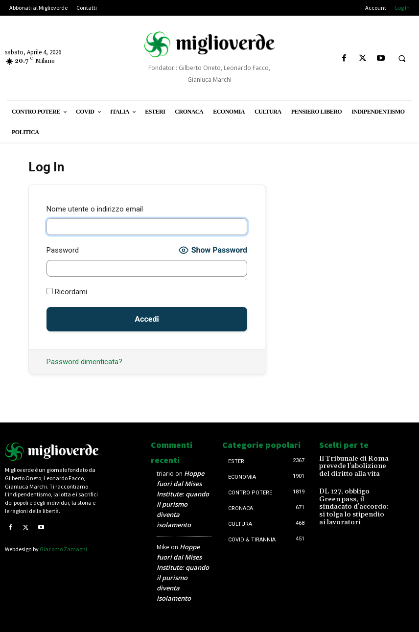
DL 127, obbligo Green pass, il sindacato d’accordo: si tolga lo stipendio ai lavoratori (350, 498)
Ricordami (67, 291)
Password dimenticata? (84, 361)
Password (63, 250)
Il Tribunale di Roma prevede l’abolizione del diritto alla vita (352, 465)
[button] (402, 59)
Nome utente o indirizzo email (95, 209)
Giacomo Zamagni (63, 549)
